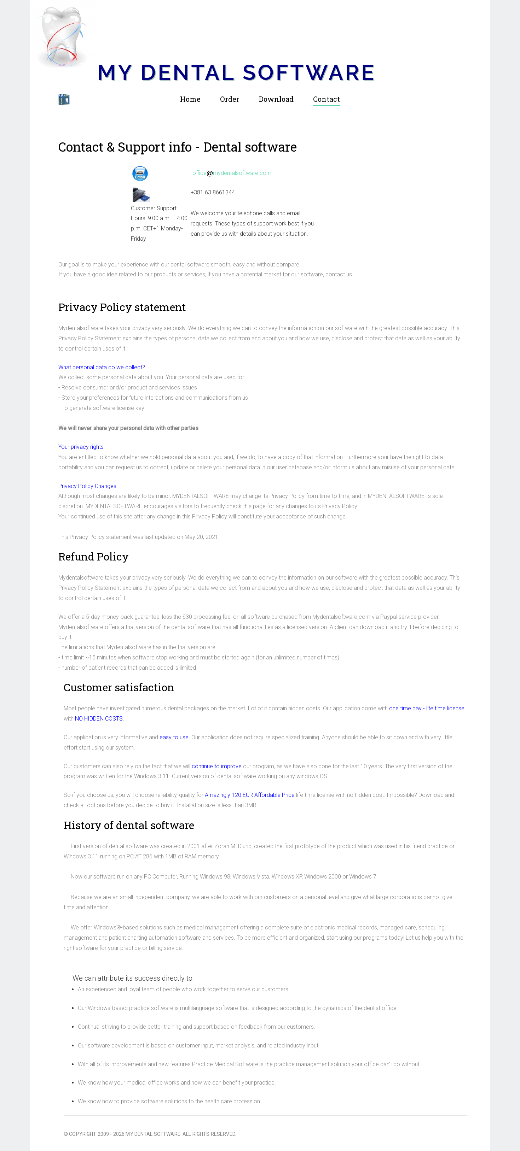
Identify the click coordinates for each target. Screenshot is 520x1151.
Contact (326, 98)
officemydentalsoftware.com (232, 173)
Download (276, 98)
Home (190, 98)
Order (229, 98)
